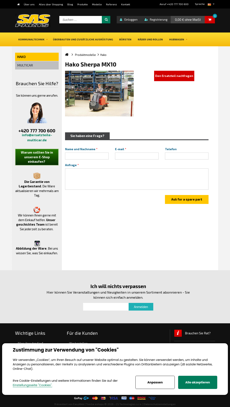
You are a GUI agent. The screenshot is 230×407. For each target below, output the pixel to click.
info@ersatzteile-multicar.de (37, 137)
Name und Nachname (80, 149)
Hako (21, 57)
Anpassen (155, 382)
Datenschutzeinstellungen (160, 404)
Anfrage (71, 165)
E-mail (119, 149)
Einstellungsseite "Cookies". (32, 385)
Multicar (25, 65)
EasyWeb (78, 404)
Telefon (171, 149)
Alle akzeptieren (197, 382)
